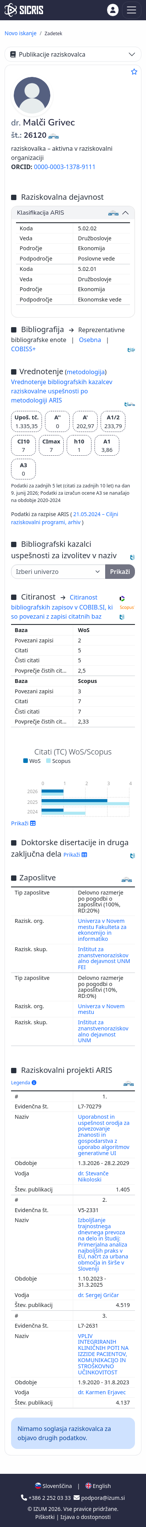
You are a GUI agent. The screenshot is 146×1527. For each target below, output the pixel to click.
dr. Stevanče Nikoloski (93, 1176)
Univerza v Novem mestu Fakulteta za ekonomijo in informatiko (102, 930)
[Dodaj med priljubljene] (134, 71)
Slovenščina (53, 1486)
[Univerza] (58, 571)
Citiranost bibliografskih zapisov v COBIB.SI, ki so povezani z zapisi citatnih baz (62, 607)
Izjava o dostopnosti (85, 1516)
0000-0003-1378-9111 (65, 167)
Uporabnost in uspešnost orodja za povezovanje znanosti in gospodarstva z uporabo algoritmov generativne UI (104, 1135)
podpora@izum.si (99, 1497)
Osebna (91, 340)
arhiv (75, 522)
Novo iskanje (21, 33)
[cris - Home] (24, 10)
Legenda (23, 1082)
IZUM (40, 1508)
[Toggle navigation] (131, 10)
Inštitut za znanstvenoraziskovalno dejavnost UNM (103, 1031)
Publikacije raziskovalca (47, 54)
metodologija (86, 372)
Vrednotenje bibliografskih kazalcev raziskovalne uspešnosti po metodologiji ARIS (61, 391)
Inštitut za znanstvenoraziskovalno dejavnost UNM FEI (104, 958)
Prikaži (23, 823)
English (98, 1486)
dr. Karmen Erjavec (102, 1392)
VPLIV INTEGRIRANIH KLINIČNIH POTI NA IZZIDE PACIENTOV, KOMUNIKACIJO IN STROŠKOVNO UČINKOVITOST (103, 1354)
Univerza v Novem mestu (101, 1009)
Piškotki (45, 1516)
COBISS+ (23, 349)
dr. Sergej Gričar (99, 1295)
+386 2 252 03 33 (46, 1497)
